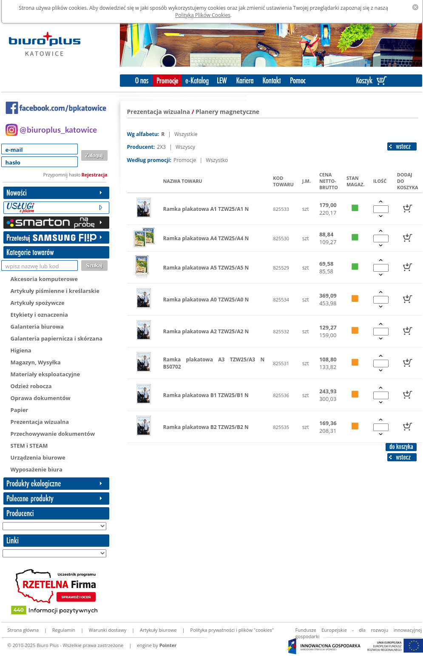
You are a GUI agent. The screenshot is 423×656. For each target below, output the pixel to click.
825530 (281, 238)
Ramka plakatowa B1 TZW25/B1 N (206, 395)
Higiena (21, 350)
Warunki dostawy (107, 630)
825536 (281, 395)
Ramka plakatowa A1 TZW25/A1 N (206, 209)
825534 (281, 299)
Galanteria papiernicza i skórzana (57, 338)
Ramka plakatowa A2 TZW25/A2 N (206, 331)
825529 (281, 267)
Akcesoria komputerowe (44, 279)
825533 (281, 209)
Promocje (185, 160)
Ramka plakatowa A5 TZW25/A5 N (206, 267)
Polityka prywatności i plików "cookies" (232, 630)
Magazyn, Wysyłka (36, 362)
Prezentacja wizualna (40, 422)
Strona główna (23, 630)
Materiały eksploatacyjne (45, 374)
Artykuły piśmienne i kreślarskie (55, 291)
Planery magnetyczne (227, 112)
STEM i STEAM (29, 445)
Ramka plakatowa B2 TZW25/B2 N (206, 427)
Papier (19, 410)
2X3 (162, 147)
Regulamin (63, 630)
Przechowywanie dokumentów (53, 433)
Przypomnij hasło (62, 174)
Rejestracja (95, 174)
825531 (281, 363)
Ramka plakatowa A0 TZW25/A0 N (206, 299)
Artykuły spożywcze (38, 303)
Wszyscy (185, 147)
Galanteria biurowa (37, 326)
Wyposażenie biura (36, 469)
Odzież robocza (31, 386)
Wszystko (217, 160)
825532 (281, 331)
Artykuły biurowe (158, 630)
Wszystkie (186, 134)
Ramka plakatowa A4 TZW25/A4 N (206, 238)
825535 (281, 427)
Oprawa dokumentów (41, 398)
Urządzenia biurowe (38, 457)
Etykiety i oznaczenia (39, 314)
